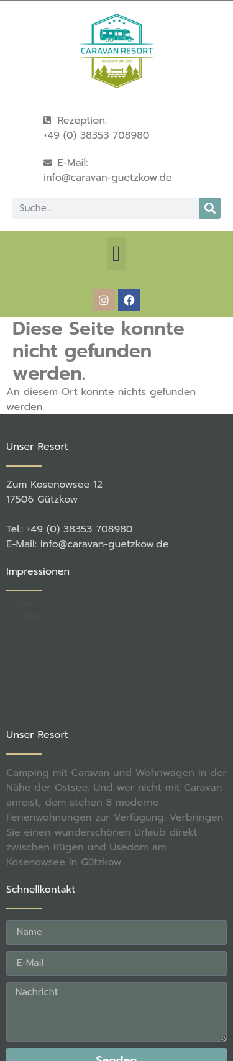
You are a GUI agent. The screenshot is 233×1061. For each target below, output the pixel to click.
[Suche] (210, 208)
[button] (116, 253)
